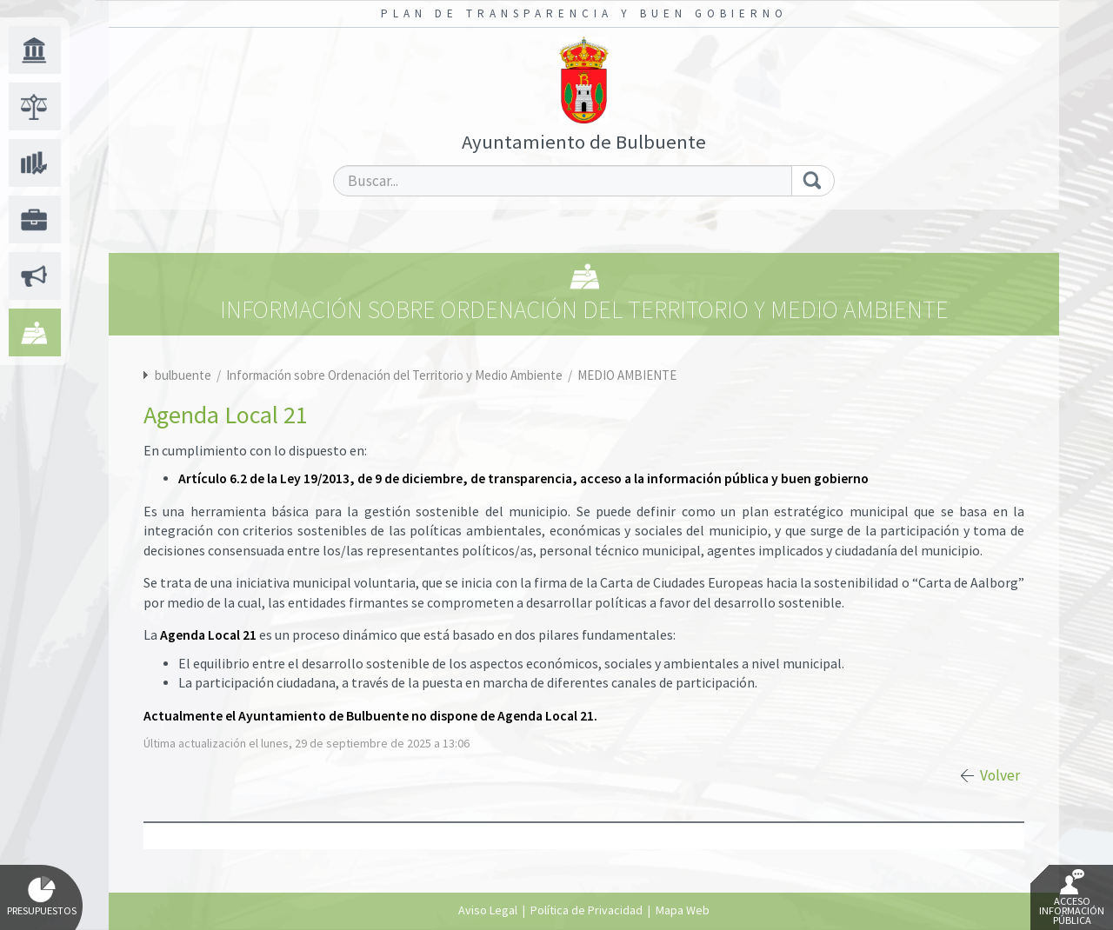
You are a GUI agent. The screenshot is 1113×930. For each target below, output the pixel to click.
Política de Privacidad (586, 910)
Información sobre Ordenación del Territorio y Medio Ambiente (395, 375)
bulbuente (183, 375)
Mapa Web (683, 910)
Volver (1000, 775)
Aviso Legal (487, 910)
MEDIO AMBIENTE (626, 375)
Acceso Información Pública (1071, 898)
